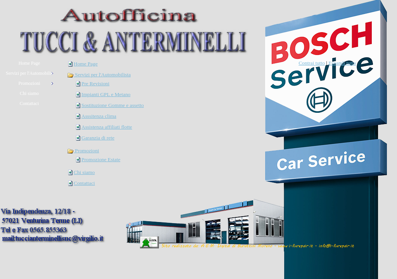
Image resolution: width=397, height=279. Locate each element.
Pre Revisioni (95, 83)
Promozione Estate (100, 159)
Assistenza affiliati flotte (106, 127)
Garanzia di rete (97, 138)
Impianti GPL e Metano (105, 94)
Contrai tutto (312, 63)
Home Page (86, 64)
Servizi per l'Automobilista (99, 75)
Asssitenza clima (98, 116)
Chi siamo (84, 172)
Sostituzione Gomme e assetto (112, 105)
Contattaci (84, 183)
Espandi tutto (342, 63)
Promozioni (83, 150)
